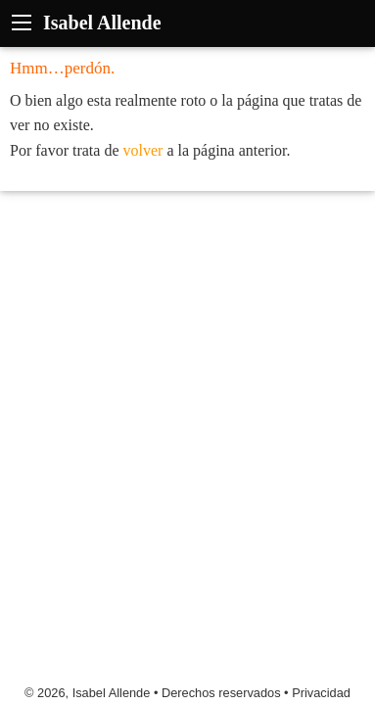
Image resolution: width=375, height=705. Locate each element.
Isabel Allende (102, 22)
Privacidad (321, 692)
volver (143, 150)
